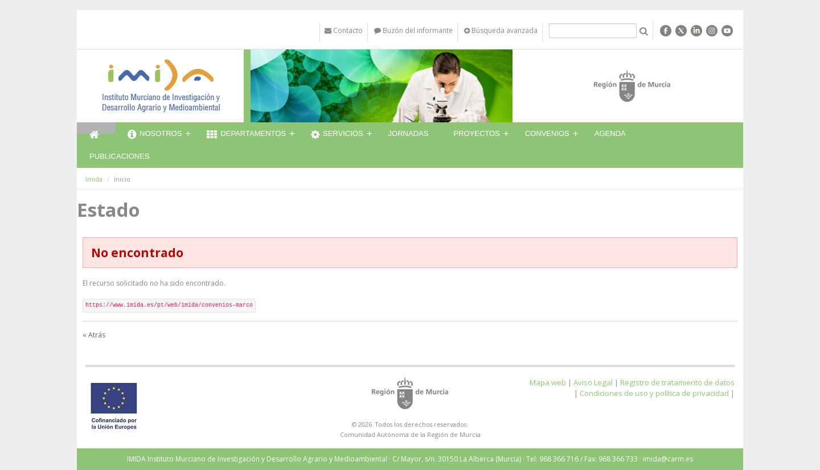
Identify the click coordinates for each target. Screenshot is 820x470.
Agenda (610, 133)
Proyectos (476, 133)
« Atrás (94, 335)
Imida (93, 179)
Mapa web (548, 382)
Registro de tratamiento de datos (677, 382)
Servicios (337, 135)
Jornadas (408, 133)
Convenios (547, 133)
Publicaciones (119, 156)
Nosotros (155, 135)
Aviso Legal (593, 382)
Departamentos (246, 135)
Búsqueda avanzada (501, 30)
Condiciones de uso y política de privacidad (654, 393)
